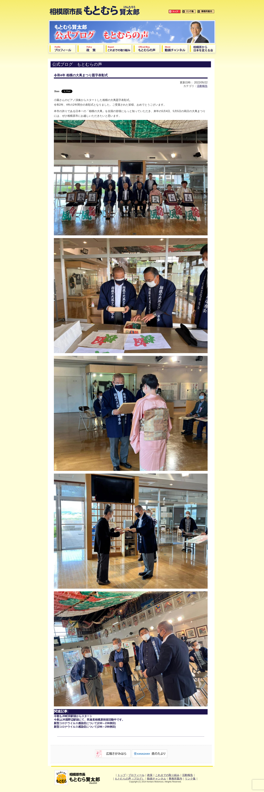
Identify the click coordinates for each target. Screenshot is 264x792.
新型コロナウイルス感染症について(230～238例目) (85, 723)
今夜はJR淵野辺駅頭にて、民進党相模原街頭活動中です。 (89, 719)
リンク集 (190, 778)
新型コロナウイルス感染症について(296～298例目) (85, 726)
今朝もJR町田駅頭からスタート (73, 716)
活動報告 (202, 86)
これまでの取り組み (167, 775)
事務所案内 (175, 778)
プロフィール (136, 775)
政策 (150, 775)
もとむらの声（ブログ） (129, 778)
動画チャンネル (156, 778)
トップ (122, 775)
